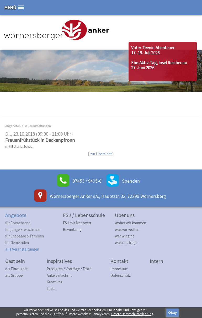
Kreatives (54, 281)
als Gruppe (14, 275)
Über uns (125, 215)
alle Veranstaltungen (36, 126)
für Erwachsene (17, 222)
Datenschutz (120, 275)
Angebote (12, 126)
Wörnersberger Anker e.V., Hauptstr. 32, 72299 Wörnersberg (108, 196)
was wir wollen (127, 229)
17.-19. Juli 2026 (145, 53)
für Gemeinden (17, 242)
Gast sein (15, 261)
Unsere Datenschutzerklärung (132, 314)
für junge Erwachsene (22, 229)
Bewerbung (72, 229)
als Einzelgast (16, 268)
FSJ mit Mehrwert (77, 222)
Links (51, 288)
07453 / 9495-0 (87, 181)
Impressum (119, 268)
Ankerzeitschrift (59, 275)
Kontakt (119, 261)
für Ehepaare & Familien (24, 236)
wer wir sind (125, 236)
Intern (156, 261)
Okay (172, 313)
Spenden (131, 181)
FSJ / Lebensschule (84, 215)
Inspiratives (59, 261)
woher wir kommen (130, 222)
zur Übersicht (101, 153)
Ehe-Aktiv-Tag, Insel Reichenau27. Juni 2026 (159, 65)
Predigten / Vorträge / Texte (69, 268)
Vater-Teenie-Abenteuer (152, 48)
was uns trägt (126, 242)
